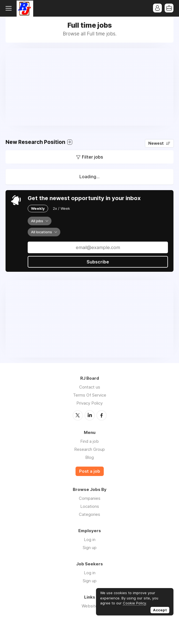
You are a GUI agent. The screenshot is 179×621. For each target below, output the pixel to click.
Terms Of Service (89, 395)
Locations (89, 506)
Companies (89, 498)
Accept (160, 610)
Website (90, 606)
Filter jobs (92, 157)
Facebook (101, 415)
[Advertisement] (89, 87)
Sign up (90, 547)
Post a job (89, 471)
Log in (89, 539)
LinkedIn (89, 415)
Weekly (38, 208)
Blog (89, 457)
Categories (89, 514)
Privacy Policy (89, 403)
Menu (10, 8)
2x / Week (61, 208)
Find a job (89, 441)
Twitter (77, 415)
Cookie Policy (134, 603)
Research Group (89, 449)
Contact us (89, 387)
